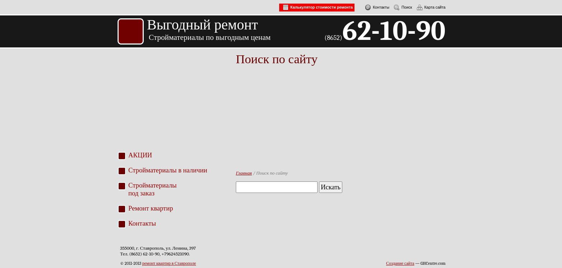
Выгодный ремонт (202, 25)
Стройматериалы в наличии (167, 170)
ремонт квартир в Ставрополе (169, 263)
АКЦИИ (140, 155)
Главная (244, 173)
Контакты (375, 7)
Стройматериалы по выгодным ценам (210, 37)
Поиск (401, 7)
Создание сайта (400, 263)
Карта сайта (429, 7)
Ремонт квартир (150, 208)
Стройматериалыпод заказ (152, 189)
